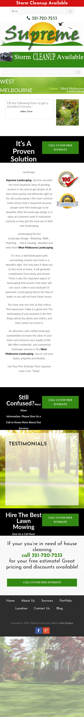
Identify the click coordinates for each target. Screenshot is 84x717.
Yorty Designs (66, 623)
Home (53, 88)
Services (47, 600)
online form (26, 111)
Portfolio (66, 600)
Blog (59, 608)
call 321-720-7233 (42, 555)
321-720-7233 (42, 18)
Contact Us (42, 608)
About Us (28, 600)
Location (21, 608)
